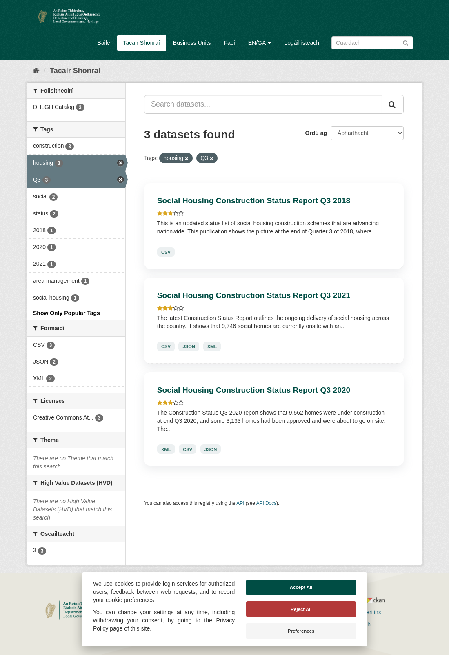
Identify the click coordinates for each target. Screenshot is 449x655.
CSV (166, 251)
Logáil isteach (301, 43)
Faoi (229, 43)
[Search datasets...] (263, 104)
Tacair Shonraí (141, 43)
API (240, 503)
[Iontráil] (405, 42)
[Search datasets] (372, 42)
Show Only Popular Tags (66, 313)
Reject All (301, 609)
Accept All (301, 587)
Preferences (301, 630)
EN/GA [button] (259, 43)
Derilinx (368, 612)
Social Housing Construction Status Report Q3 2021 (253, 295)
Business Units (192, 43)
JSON (189, 346)
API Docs (266, 503)
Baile (103, 43)
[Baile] (36, 71)
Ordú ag (316, 133)
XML (212, 346)
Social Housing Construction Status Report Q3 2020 (253, 390)
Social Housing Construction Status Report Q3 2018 (253, 200)
